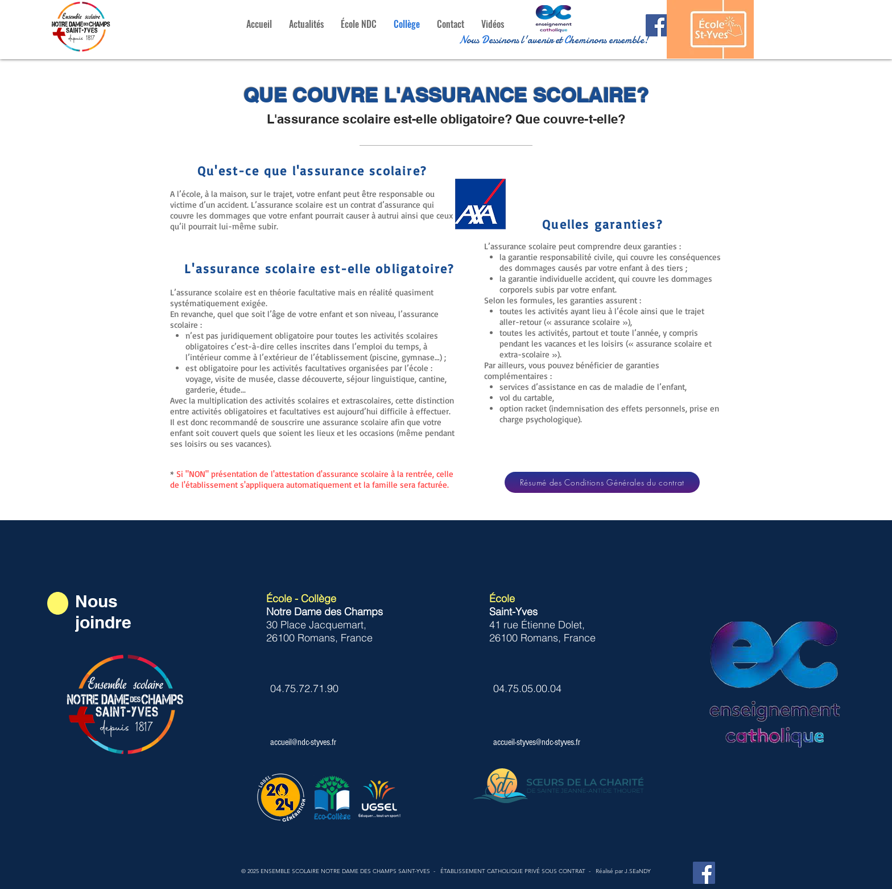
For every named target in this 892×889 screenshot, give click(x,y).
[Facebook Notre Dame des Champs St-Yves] (704, 873)
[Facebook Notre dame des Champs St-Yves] (657, 25)
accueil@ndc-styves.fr (303, 742)
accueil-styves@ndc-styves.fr (536, 742)
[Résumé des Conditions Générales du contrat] (602, 482)
